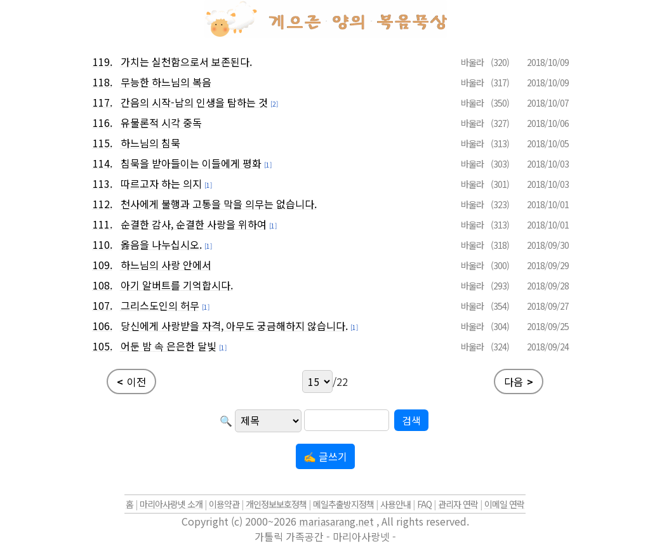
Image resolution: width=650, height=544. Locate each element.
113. (102, 183)
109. (102, 264)
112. (102, 203)
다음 (518, 381)
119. (102, 61)
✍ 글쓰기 (325, 456)
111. (102, 224)
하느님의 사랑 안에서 (166, 264)
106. (102, 325)
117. (102, 102)
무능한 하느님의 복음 (166, 82)
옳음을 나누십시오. (161, 244)
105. (102, 346)
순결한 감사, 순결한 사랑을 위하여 (194, 224)
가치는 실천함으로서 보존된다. (186, 61)
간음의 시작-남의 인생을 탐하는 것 (194, 102)
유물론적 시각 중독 (161, 122)
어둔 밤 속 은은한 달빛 (168, 346)
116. (102, 122)
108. (102, 285)
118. (102, 82)
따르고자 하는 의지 (161, 183)
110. (102, 244)
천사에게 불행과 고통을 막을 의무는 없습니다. (219, 203)
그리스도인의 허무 (160, 305)
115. (102, 142)
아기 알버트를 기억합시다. (177, 285)
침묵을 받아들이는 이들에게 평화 (191, 163)
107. (102, 305)
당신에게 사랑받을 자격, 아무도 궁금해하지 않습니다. (234, 325)
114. (102, 163)
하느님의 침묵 (150, 142)
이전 (131, 381)
